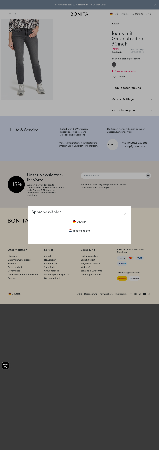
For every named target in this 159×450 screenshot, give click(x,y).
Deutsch (79, 221)
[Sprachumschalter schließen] (125, 214)
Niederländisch (79, 230)
